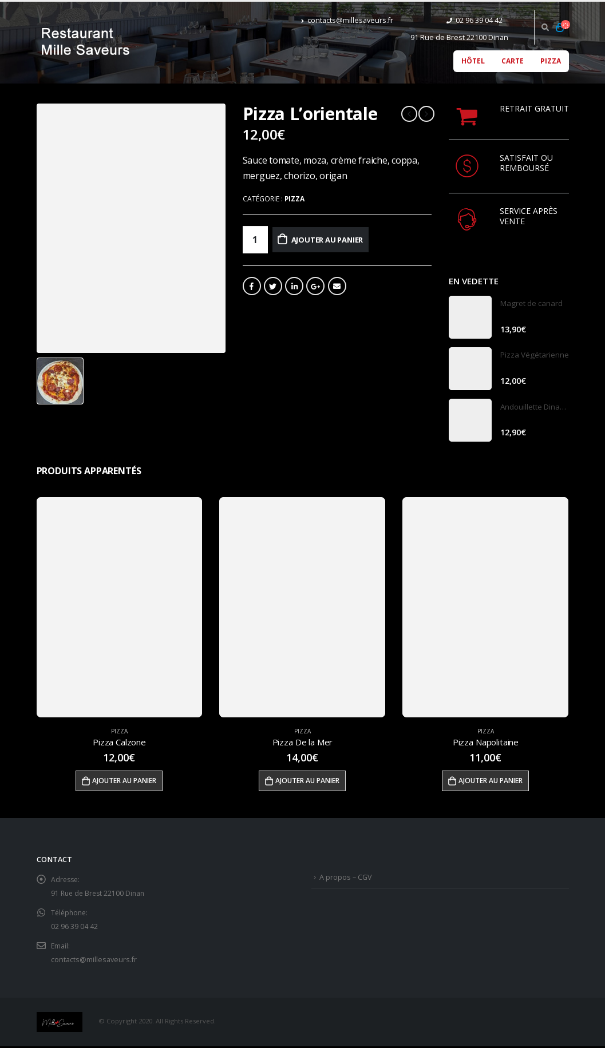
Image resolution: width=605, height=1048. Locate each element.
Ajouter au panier (341, 239)
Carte (512, 61)
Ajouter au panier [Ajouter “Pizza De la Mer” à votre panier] (307, 782)
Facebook (252, 286)
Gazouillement (273, 286)
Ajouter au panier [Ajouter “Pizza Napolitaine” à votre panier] (490, 782)
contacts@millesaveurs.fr (347, 20)
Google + (315, 286)
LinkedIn (294, 286)
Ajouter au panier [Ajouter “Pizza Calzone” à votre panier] (124, 782)
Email (337, 286)
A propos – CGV (345, 878)
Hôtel (473, 61)
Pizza (550, 61)
